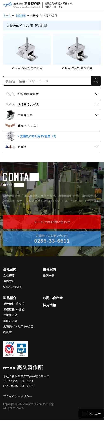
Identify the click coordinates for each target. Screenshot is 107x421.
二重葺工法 (10, 315)
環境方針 (9, 281)
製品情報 (21, 15)
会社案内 (9, 269)
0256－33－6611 (22, 381)
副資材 (7, 332)
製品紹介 (9, 297)
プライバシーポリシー (17, 396)
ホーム (7, 15)
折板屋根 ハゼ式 (13, 309)
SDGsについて (12, 287)
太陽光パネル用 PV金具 (18, 326)
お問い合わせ (53, 297)
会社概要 (9, 275)
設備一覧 (48, 275)
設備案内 (49, 269)
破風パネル (10, 321)
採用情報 (49, 304)
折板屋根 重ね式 (13, 304)
